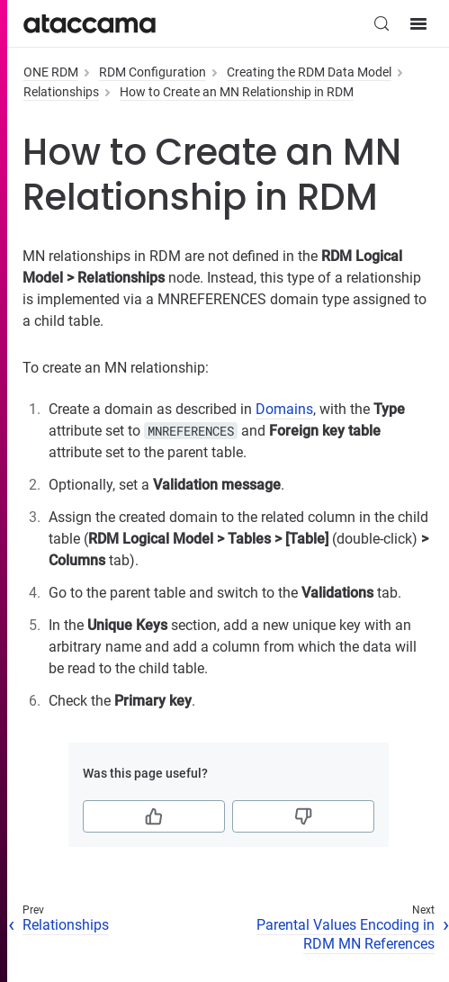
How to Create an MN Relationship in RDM (237, 92)
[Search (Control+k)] (381, 23)
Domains (284, 409)
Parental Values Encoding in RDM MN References (345, 934)
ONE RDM (50, 72)
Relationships (61, 92)
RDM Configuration (152, 72)
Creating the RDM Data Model (309, 72)
